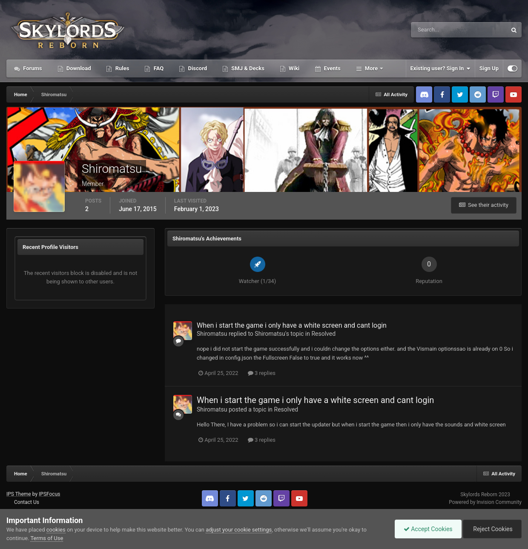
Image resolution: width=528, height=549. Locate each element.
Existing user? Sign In (440, 68)
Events (331, 68)
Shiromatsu (212, 333)
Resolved (323, 333)
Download (78, 68)
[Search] (433, 29)
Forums (32, 68)
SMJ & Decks (247, 68)
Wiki (293, 68)
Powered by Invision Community (485, 502)
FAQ (158, 68)
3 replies (261, 373)
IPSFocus (49, 494)
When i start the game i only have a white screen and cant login (292, 325)
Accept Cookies (428, 529)
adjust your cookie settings (239, 529)
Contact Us (26, 502)
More (371, 68)
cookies (56, 529)
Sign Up (489, 68)
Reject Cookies (492, 529)
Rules (121, 68)
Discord (197, 68)
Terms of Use (46, 538)
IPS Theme (18, 494)
